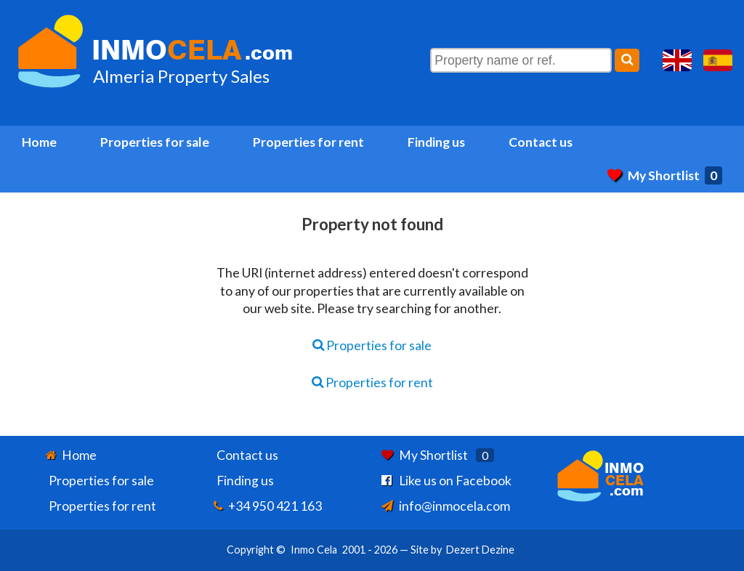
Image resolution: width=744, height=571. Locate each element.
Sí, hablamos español (717, 60)
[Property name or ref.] (521, 60)
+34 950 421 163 (275, 506)
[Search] (627, 60)
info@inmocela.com (454, 506)
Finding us (436, 142)
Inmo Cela (314, 549)
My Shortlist (664, 175)
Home (39, 142)
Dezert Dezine (480, 549)
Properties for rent (308, 142)
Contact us (541, 142)
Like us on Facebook (455, 480)
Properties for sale (154, 142)
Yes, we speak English (677, 60)
